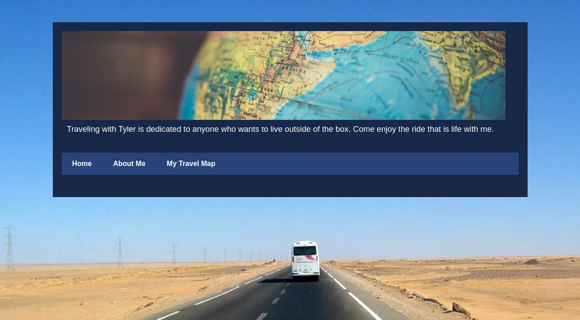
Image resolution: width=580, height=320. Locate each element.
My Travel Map (191, 163)
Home (82, 163)
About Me (129, 163)
